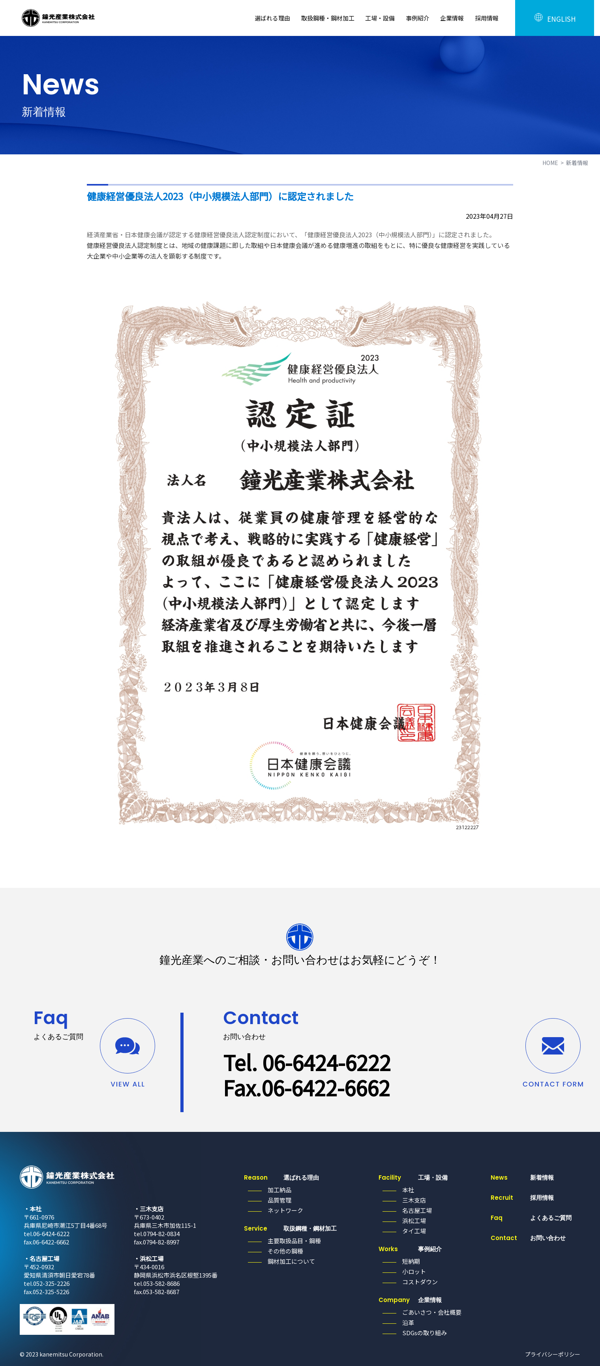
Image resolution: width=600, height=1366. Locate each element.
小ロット (414, 1271)
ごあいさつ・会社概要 (431, 1312)
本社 (408, 1190)
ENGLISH (554, 18)
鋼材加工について (291, 1261)
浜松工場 (414, 1220)
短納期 (411, 1261)
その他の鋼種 (285, 1251)
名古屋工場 (417, 1210)
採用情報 (487, 18)
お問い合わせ (528, 1238)
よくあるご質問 (531, 1218)
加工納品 (279, 1190)
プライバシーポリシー (552, 1354)
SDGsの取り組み (424, 1332)
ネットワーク (285, 1210)
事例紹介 (417, 18)
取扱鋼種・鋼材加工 (327, 18)
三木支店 (414, 1200)
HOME (550, 163)
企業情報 (452, 18)
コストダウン (420, 1282)
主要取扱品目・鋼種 (294, 1241)
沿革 (408, 1322)
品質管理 (279, 1200)
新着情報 (522, 1177)
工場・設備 (380, 18)
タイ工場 (414, 1231)
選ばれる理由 (272, 18)
